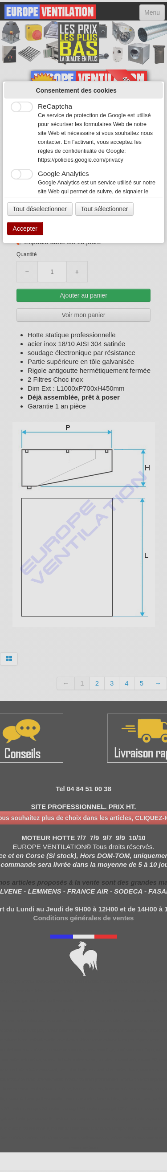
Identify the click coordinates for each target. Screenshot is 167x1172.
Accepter (25, 228)
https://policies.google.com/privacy (80, 160)
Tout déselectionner (40, 208)
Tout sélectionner (104, 208)
